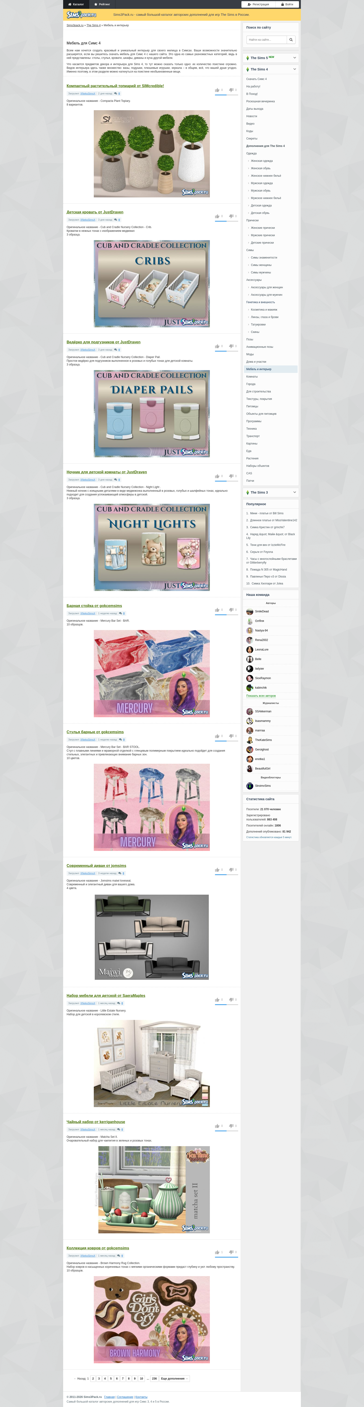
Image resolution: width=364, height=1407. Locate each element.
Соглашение (125, 1397)
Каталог (76, 4)
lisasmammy (263, 721)
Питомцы (252, 406)
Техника (251, 428)
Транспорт (253, 436)
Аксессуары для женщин (267, 287)
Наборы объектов (257, 466)
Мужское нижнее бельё (266, 198)
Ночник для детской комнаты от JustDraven (107, 472)
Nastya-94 (261, 630)
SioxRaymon (263, 678)
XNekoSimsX (87, 93)
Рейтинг (102, 4)
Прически (252, 220)
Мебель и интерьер (258, 369)
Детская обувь (260, 213)
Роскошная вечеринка (260, 101)
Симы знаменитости (264, 257)
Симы (250, 250)
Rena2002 (261, 640)
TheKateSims (263, 740)
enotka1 (260, 759)
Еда (248, 451)
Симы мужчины (261, 272)
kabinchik (261, 687)
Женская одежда (262, 161)
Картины (251, 443)
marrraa (260, 730)
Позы (249, 339)
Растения (252, 458)
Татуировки (258, 324)
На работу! (253, 86)
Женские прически (263, 227)
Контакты (141, 1397)
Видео (250, 123)
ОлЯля (259, 621)
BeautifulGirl (262, 768)
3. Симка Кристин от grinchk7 (265, 527)
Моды (250, 354)
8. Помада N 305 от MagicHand (266, 569)
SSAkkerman (263, 711)
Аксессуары (254, 280)
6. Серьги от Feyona (259, 552)
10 (141, 1378)
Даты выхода (254, 108)
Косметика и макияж (264, 309)
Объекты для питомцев (261, 413)
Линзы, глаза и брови (265, 317)
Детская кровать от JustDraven (95, 212)
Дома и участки (256, 361)
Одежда (251, 153)
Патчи (250, 480)
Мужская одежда (262, 183)
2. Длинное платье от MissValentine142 (271, 520)
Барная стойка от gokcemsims (94, 606)
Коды (249, 131)
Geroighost (262, 749)
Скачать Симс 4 (256, 79)
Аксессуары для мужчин (266, 294)
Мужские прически (263, 235)
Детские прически (262, 242)
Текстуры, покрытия (259, 399)
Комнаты (252, 376)
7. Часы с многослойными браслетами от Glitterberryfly (271, 560)
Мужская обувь (260, 190)
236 (154, 1378)
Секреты (251, 138)
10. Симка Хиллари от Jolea (264, 583)
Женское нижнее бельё (266, 175)
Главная (109, 1397)
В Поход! (252, 94)
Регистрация (258, 4)
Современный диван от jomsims (96, 866)
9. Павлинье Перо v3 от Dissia (266, 576)
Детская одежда (261, 205)
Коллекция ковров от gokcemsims (98, 1248)
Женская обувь (260, 168)
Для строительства (258, 391)
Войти (287, 4)
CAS (249, 473)
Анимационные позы (259, 346)
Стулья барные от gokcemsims (95, 732)
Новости (251, 116)
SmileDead (262, 611)
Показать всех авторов (261, 695)
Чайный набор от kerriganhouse (96, 1122)
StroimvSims (263, 785)
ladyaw (259, 668)
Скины (255, 332)
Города (250, 384)
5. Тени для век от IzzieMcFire (266, 545)
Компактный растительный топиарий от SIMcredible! (115, 86)
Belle (258, 659)
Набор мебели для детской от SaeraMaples (106, 996)
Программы (253, 421)
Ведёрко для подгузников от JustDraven (103, 342)
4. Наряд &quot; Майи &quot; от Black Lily (270, 536)
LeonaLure (261, 649)
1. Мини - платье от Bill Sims (264, 513)
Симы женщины (261, 265)
